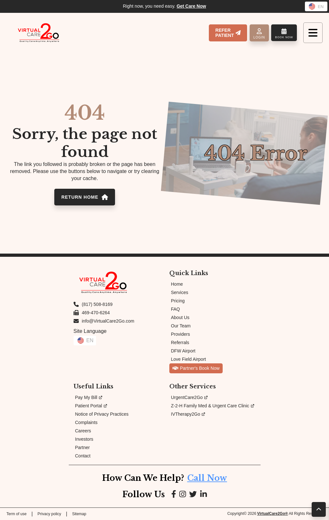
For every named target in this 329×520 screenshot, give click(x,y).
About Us (180, 317)
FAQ (175, 309)
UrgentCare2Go (189, 397)
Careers (83, 430)
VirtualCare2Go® (272, 513)
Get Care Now (191, 6)
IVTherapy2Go (188, 414)
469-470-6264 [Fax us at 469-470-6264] (96, 312)
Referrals (180, 342)
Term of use (16, 514)
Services (179, 292)
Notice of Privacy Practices (102, 414)
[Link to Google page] (193, 494)
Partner (82, 447)
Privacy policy (49, 514)
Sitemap (79, 514)
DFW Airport (183, 350)
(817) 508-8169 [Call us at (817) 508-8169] (97, 304)
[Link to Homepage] (38, 33)
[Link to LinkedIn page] (203, 494)
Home (177, 284)
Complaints (86, 422)
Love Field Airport (188, 359)
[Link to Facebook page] (173, 494)
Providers (180, 334)
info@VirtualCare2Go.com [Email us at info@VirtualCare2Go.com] (108, 321)
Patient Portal (91, 405)
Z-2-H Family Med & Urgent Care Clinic (212, 405)
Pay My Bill (88, 397)
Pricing (178, 300)
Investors (84, 439)
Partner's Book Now (196, 368)
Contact (83, 455)
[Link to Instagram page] (182, 494)
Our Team (181, 325)
